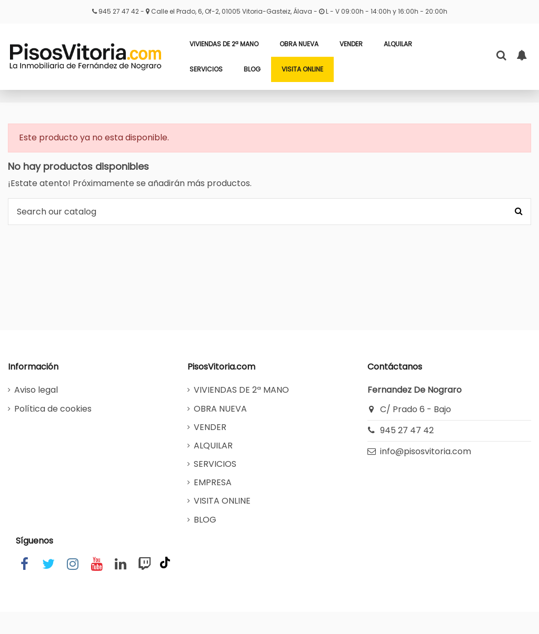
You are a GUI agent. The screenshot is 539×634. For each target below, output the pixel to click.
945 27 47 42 (119, 11)
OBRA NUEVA (220, 409)
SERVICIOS (215, 464)
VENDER (210, 427)
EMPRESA (213, 482)
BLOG (205, 520)
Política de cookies (53, 409)
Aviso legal (36, 390)
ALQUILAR (213, 445)
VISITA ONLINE (222, 501)
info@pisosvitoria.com (425, 451)
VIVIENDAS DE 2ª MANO (241, 390)
